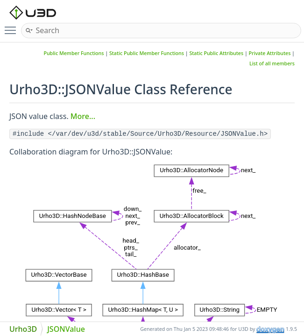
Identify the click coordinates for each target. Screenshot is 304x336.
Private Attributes (270, 53)
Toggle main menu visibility (13, 26)
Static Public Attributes (216, 53)
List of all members (272, 63)
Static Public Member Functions (146, 53)
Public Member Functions (73, 53)
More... (83, 116)
